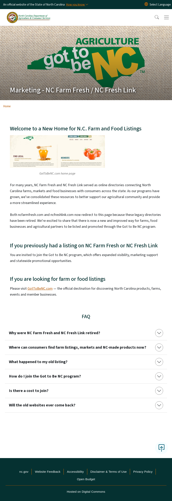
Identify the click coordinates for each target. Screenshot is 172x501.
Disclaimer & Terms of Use (108, 471)
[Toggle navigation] (166, 17)
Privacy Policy (142, 471)
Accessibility (75, 471)
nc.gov (24, 471)
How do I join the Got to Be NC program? (45, 376)
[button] (154, 17)
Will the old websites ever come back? (42, 405)
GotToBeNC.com (40, 288)
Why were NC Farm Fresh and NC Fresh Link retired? (54, 333)
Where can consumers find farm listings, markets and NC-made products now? (77, 347)
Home (7, 106)
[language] (160, 5)
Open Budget (86, 479)
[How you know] (76, 5)
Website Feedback (47, 471)
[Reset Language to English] (146, 5)
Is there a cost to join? (28, 391)
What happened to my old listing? (38, 362)
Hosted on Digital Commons (86, 491)
